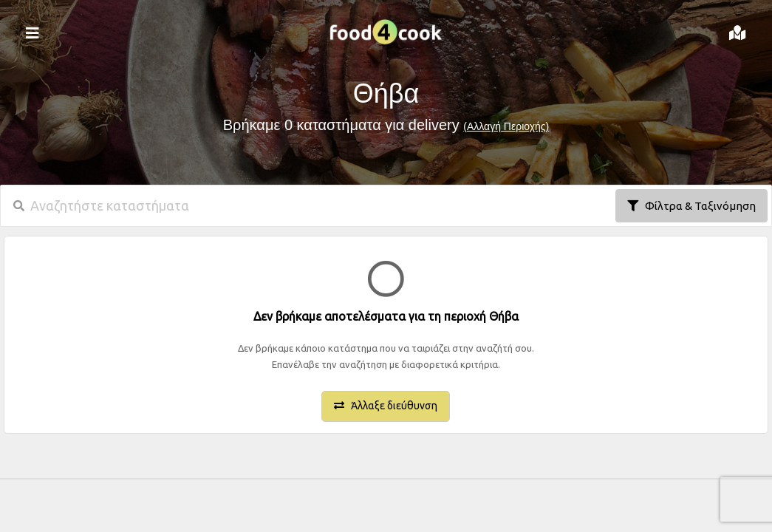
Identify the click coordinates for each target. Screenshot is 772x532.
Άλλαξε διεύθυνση (385, 406)
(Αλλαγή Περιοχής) (506, 126)
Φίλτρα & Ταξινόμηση (691, 206)
